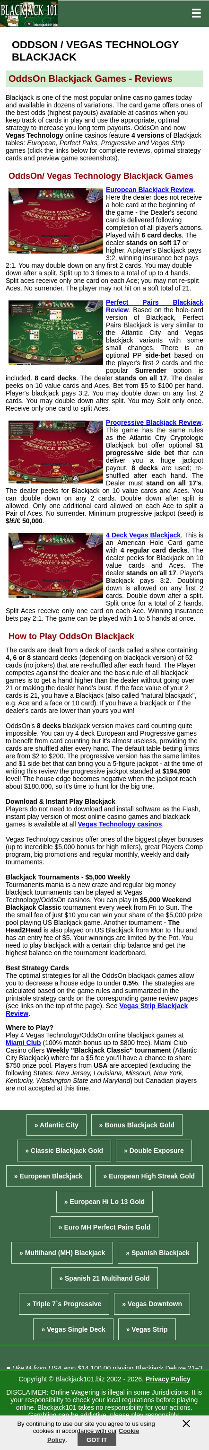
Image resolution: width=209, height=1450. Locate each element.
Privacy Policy (168, 1379)
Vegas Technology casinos (120, 824)
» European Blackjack (48, 1176)
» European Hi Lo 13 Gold (104, 1201)
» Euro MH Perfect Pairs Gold (105, 1227)
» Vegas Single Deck (73, 1329)
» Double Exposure (154, 1150)
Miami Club (23, 1042)
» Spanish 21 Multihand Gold (104, 1278)
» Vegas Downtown (152, 1304)
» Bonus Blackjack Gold (137, 1125)
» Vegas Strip (147, 1329)
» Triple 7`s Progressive (64, 1304)
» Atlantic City (56, 1125)
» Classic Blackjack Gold (64, 1150)
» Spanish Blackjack (158, 1253)
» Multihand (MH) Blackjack (62, 1253)
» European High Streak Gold (149, 1176)
